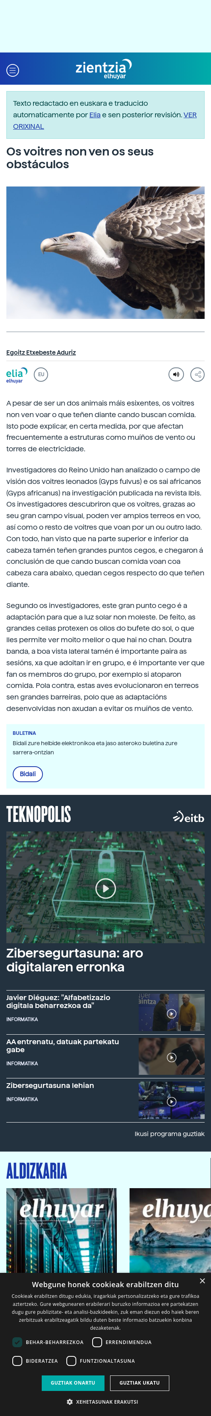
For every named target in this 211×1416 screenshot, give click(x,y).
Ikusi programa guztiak (170, 1134)
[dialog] (105, 1344)
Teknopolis (38, 813)
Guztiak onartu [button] (73, 1382)
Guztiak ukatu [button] (140, 1382)
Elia (95, 115)
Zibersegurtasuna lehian (50, 1085)
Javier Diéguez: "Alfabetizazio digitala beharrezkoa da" (58, 1001)
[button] (12, 69)
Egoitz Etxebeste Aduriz (41, 352)
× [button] (202, 1281)
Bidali (28, 774)
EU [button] (41, 374)
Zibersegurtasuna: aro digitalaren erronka (74, 960)
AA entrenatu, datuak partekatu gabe (62, 1045)
